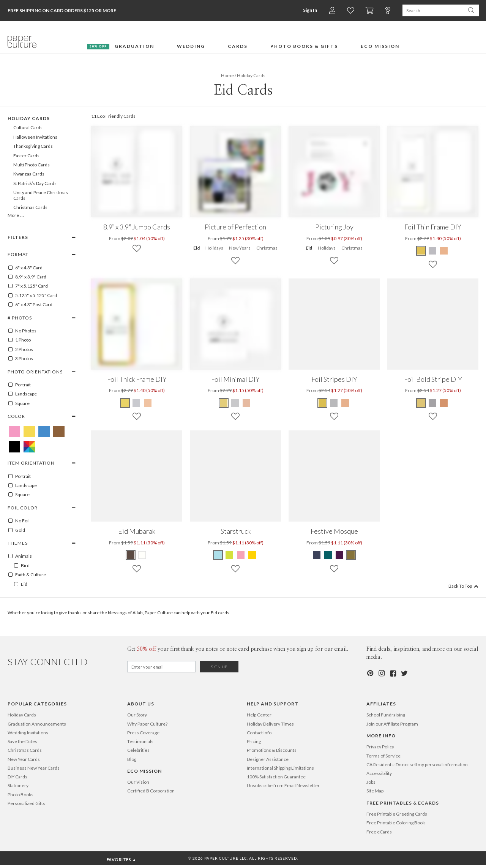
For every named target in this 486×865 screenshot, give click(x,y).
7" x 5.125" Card (28, 286)
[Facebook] (392, 673)
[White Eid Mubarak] (142, 555)
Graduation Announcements (37, 724)
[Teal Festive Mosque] (328, 555)
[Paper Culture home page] (22, 42)
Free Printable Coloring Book (395, 822)
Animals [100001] (20, 556)
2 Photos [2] (20, 349)
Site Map (374, 791)
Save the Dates (22, 741)
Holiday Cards (22, 715)
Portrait (19, 384)
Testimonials (140, 741)
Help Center (259, 715)
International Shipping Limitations (280, 768)
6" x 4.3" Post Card (30, 304)
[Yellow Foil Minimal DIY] (224, 403)
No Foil (19, 520)
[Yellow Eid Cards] (29, 431)
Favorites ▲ (122, 859)
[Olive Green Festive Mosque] (351, 555)
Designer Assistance (268, 759)
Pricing (254, 741)
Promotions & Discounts (272, 750)
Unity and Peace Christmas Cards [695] (40, 195)
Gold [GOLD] (16, 530)
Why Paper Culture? (147, 724)
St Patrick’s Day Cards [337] (35, 183)
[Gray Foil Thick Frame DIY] (136, 403)
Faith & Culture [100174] (27, 574)
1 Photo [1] (19, 340)
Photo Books (20, 794)
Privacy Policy (380, 747)
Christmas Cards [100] (30, 207)
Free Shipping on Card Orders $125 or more (62, 10)
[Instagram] (381, 673)
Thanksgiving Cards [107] (33, 146)
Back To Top (463, 586)
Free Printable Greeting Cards (396, 814)
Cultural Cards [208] (28, 127)
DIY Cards (17, 777)
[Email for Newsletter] (161, 666)
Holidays (214, 248)
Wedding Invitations (28, 732)
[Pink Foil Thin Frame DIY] (444, 251)
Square (19, 403)
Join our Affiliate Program (392, 724)
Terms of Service (383, 756)
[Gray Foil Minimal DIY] (235, 403)
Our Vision (138, 782)
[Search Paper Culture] (433, 10)
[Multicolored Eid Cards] (29, 446)
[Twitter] (404, 673)
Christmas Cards (25, 750)
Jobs (371, 782)
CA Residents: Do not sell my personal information (417, 764)
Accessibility (379, 773)
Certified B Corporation (151, 791)
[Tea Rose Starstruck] (240, 555)
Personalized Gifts (26, 803)
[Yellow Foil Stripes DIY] (322, 403)
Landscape (22, 394)
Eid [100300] (20, 584)
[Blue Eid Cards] (44, 431)
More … (16, 215)
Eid (196, 248)
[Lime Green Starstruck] (229, 555)
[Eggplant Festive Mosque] (339, 555)
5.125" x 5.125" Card (32, 295)
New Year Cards (24, 759)
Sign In (310, 10)
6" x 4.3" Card (25, 267)
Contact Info (259, 732)
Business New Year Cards (34, 768)
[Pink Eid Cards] (14, 431)
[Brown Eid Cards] (59, 431)
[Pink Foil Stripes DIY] (345, 403)
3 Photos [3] (20, 358)
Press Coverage (143, 732)
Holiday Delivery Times (270, 724)
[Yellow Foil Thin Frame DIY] (421, 251)
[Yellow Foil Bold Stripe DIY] (421, 403)
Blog (131, 759)
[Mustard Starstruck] (252, 555)
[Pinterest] (369, 673)
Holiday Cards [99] (29, 118)
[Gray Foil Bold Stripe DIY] (432, 403)
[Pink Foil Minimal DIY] (246, 403)
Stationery (18, 785)
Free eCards (379, 832)
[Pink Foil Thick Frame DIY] (147, 403)
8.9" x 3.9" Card (27, 277)
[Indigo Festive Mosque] (317, 555)
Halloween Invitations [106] (35, 137)
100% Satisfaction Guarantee (276, 777)
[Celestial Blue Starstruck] (218, 555)
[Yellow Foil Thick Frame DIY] (125, 403)
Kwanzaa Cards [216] (28, 174)
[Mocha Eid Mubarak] (131, 555)
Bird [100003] (21, 565)
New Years (240, 248)
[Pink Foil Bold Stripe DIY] (444, 403)
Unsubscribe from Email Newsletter (283, 785)
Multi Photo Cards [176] (31, 165)
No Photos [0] (22, 331)
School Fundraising (385, 715)
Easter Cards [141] (26, 155)
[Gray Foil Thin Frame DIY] (432, 251)
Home (227, 75)
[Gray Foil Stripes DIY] (333, 403)
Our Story (137, 715)
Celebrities (138, 750)
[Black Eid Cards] (14, 446)
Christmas (267, 248)
